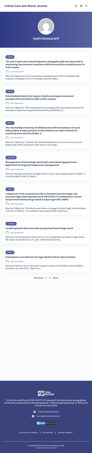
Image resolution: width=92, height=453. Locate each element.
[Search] (76, 6)
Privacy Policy (48, 433)
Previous (38, 277)
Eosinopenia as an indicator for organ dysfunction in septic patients (40, 257)
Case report (11, 157)
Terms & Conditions (65, 433)
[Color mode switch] (81, 6)
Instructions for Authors (29, 433)
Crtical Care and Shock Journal (26, 6)
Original (9, 57)
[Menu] (86, 6)
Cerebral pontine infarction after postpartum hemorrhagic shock (39, 228)
